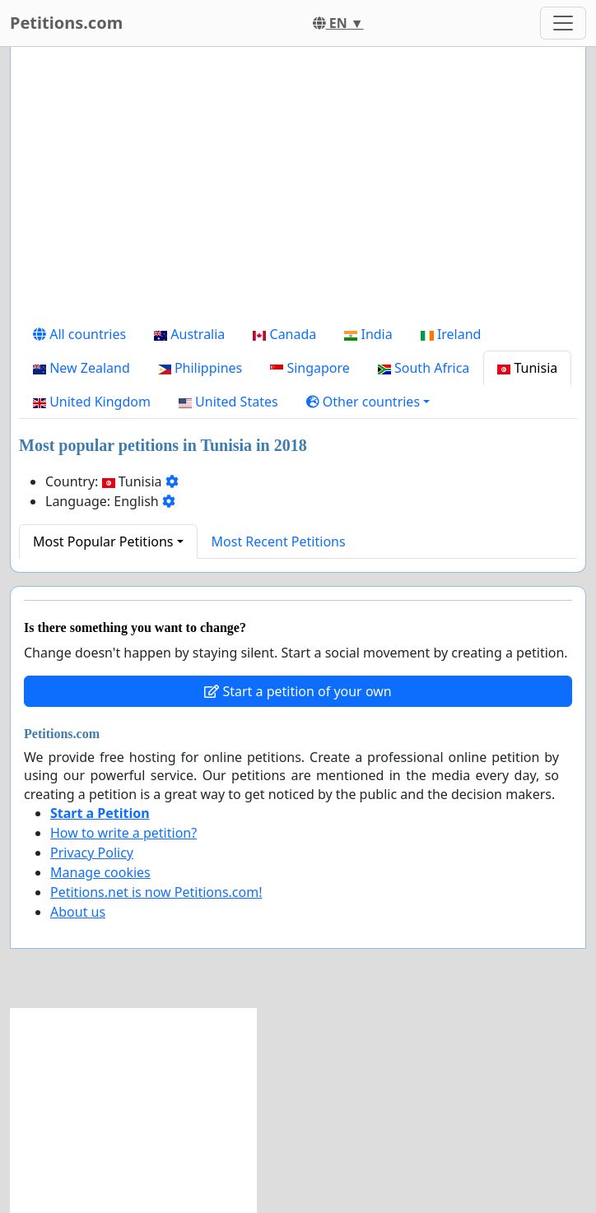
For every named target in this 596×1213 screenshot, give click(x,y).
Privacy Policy (91, 853)
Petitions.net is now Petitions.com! (156, 892)
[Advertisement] (298, 188)
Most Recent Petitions (279, 541)
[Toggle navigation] (563, 23)
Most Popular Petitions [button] (103, 541)
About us (77, 912)
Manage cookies (100, 872)
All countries (79, 334)
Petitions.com (66, 23)
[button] (368, 401)
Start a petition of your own (297, 691)
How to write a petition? (123, 833)
